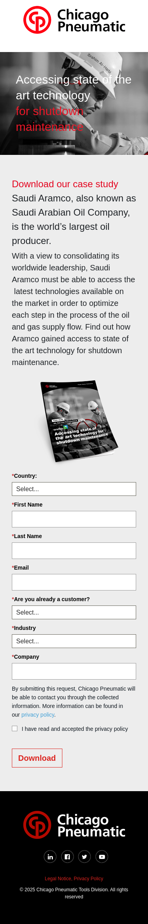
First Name (27, 505)
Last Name (27, 536)
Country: (24, 476)
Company (25, 657)
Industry (24, 628)
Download (37, 758)
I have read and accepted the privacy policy (75, 729)
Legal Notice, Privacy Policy (74, 878)
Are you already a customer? (51, 599)
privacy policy (37, 715)
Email (20, 568)
